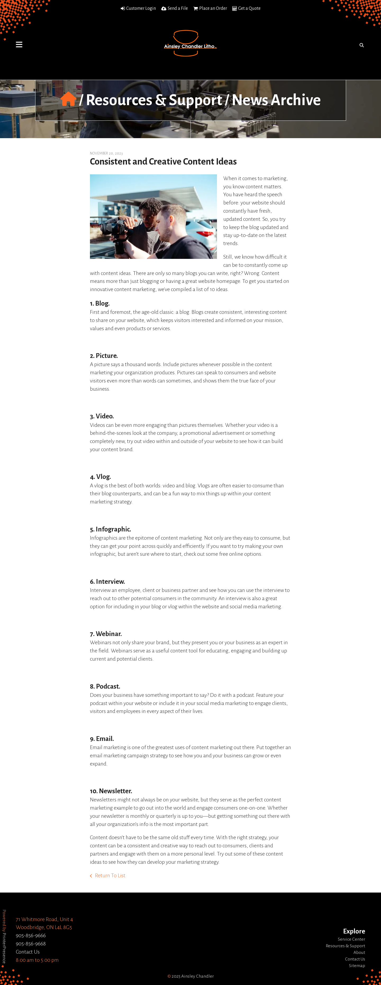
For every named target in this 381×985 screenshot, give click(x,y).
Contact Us (28, 952)
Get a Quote (249, 8)
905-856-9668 (31, 943)
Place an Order (213, 8)
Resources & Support (154, 100)
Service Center (351, 939)
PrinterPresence (4, 948)
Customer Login (141, 8)
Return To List (109, 875)
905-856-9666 (31, 935)
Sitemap (357, 965)
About (359, 952)
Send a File (178, 8)
